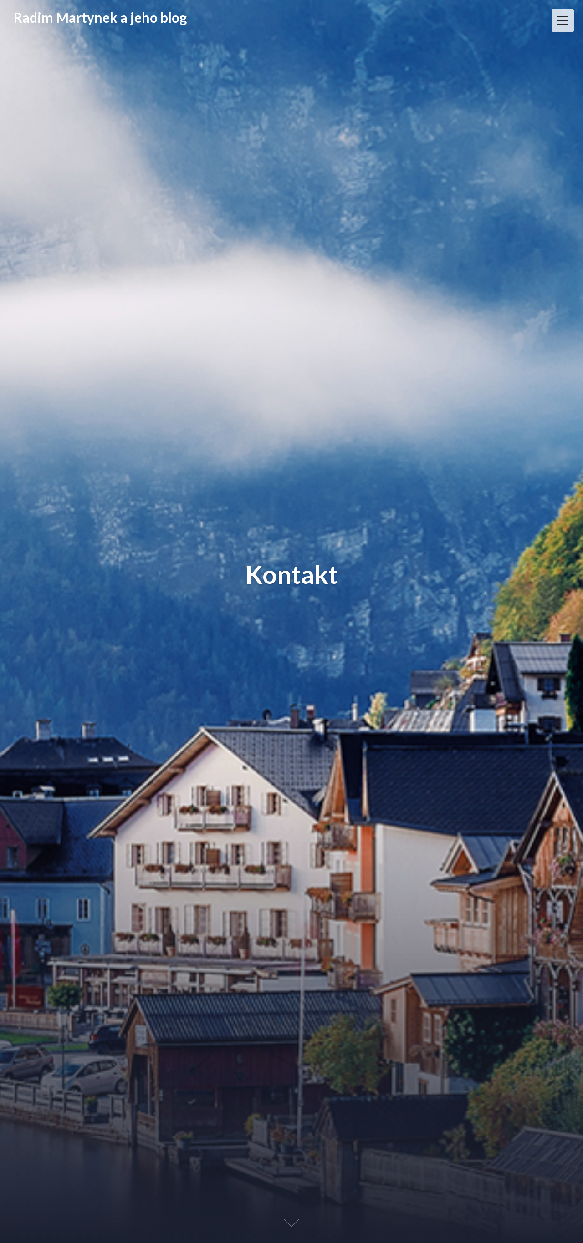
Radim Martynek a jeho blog (100, 17)
